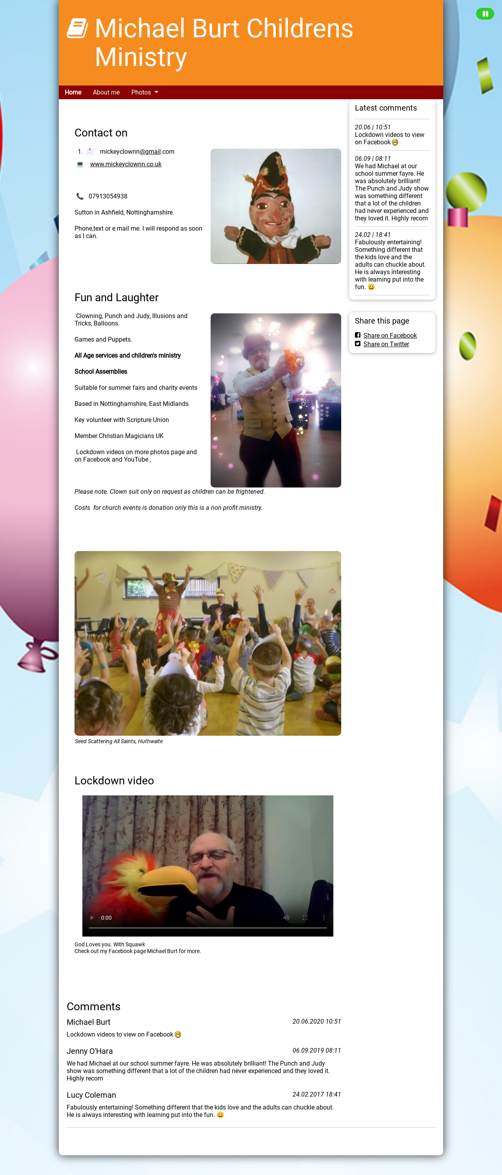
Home (73, 92)
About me (106, 92)
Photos (141, 92)
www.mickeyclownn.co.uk (126, 164)
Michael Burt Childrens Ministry (224, 42)
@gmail (150, 151)
